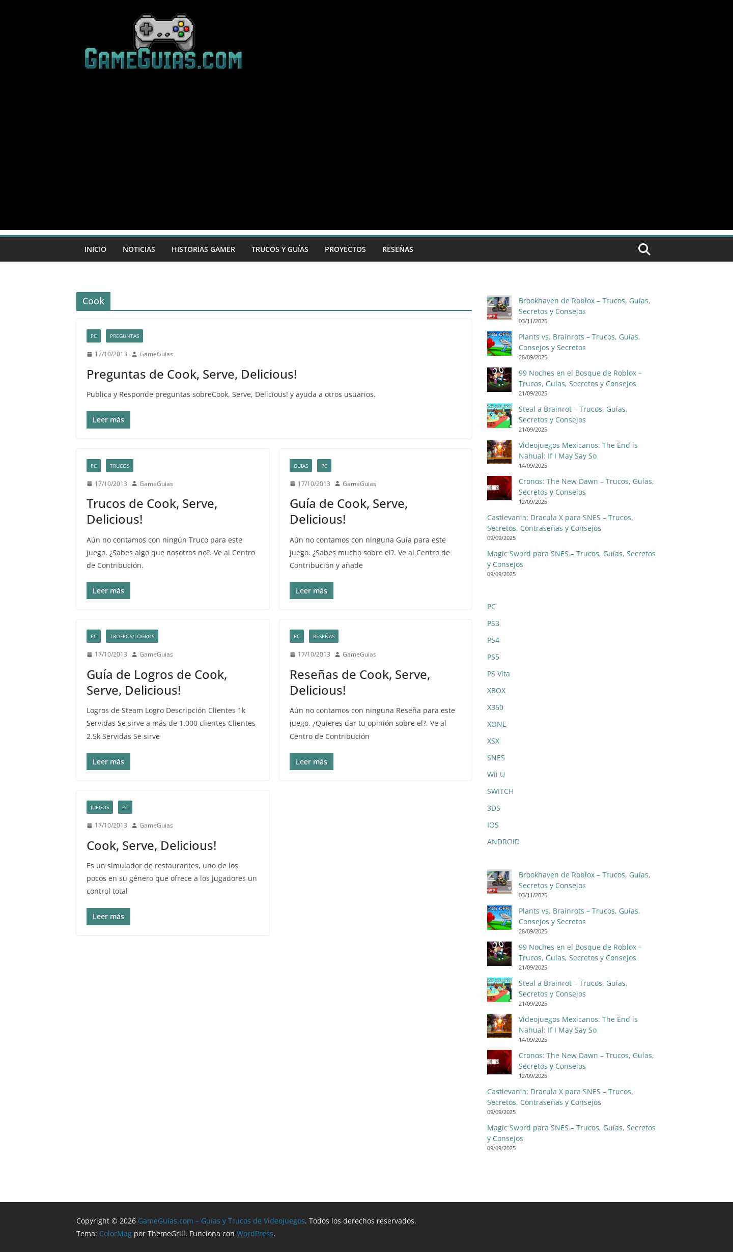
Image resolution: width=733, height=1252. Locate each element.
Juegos (100, 807)
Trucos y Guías (279, 249)
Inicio (95, 249)
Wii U (496, 774)
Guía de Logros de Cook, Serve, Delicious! (157, 682)
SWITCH (500, 791)
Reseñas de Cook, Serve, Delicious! (360, 682)
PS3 (493, 623)
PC (94, 335)
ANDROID (503, 841)
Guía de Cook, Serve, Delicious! (349, 511)
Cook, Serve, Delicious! (151, 845)
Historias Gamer (203, 249)
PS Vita (498, 673)
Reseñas (397, 249)
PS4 (493, 640)
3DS (493, 808)
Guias (301, 465)
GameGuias (156, 354)
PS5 (493, 657)
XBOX (496, 690)
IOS (493, 825)
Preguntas (124, 335)
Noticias (139, 249)
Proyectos (345, 249)
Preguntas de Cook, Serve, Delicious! (192, 373)
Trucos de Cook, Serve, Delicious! (152, 511)
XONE (496, 724)
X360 (495, 707)
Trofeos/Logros (132, 636)
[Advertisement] (366, 159)
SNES (496, 757)
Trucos (119, 465)
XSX (493, 741)
